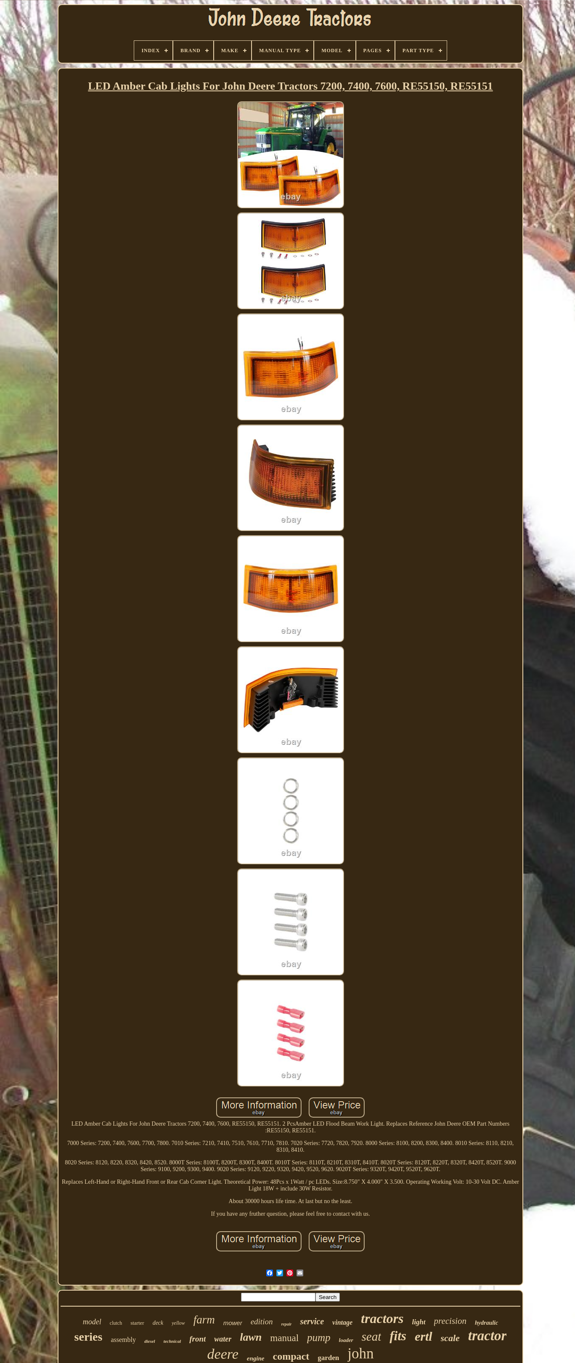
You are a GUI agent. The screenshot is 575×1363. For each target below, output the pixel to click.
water (222, 1339)
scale (450, 1338)
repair (286, 1324)
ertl (423, 1336)
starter (137, 1323)
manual (284, 1338)
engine (256, 1358)
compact (291, 1356)
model (92, 1322)
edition (262, 1321)
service (312, 1321)
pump (319, 1337)
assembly (123, 1339)
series (88, 1336)
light (418, 1322)
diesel (149, 1341)
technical (172, 1341)
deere (222, 1354)
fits (398, 1335)
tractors (382, 1318)
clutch (116, 1323)
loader (346, 1340)
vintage (342, 1322)
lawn (251, 1337)
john (360, 1353)
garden (328, 1358)
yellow (178, 1323)
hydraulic (486, 1323)
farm (204, 1319)
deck (158, 1323)
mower (232, 1322)
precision (450, 1321)
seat (372, 1336)
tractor (487, 1335)
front (197, 1338)
